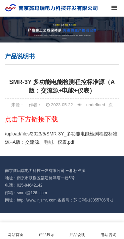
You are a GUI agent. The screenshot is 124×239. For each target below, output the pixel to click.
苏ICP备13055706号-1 (93, 200)
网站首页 (15, 231)
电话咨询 (108, 231)
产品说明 (77, 231)
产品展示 (46, 231)
